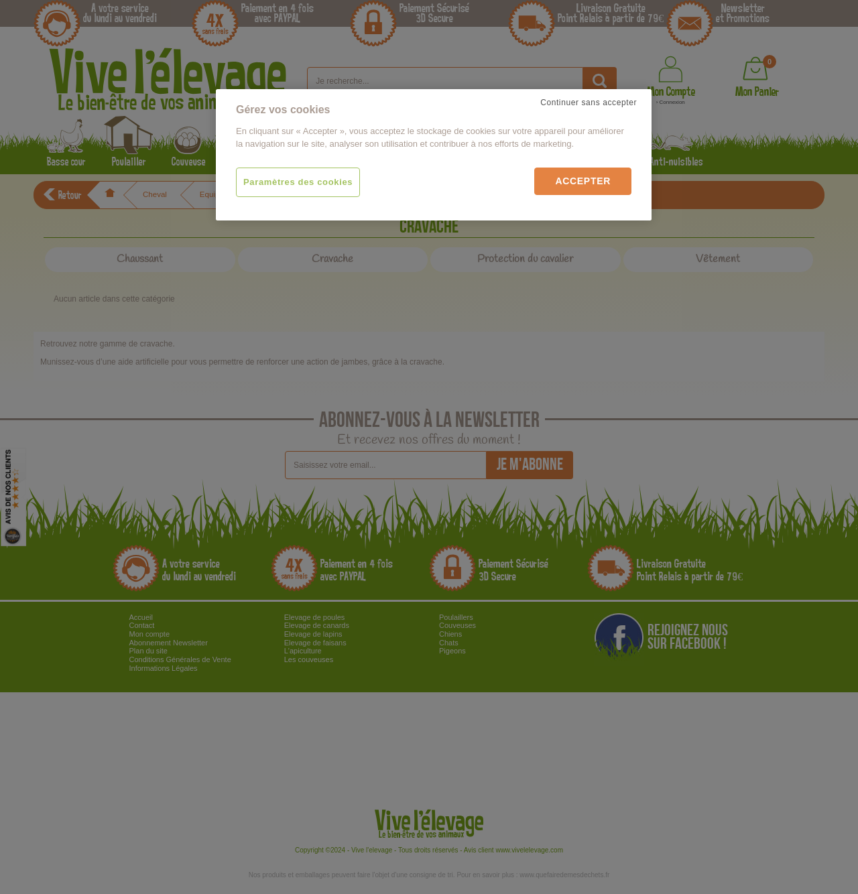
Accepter (583, 181)
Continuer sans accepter (588, 102)
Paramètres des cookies (298, 182)
